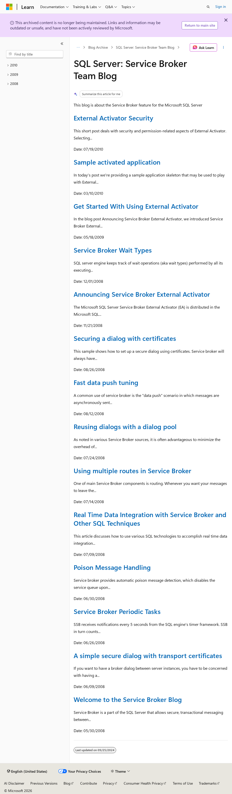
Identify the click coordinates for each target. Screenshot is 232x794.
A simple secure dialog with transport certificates (148, 655)
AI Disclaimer (14, 783)
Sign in (220, 6)
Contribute (88, 783)
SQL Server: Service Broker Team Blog (145, 47)
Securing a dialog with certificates (125, 338)
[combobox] (34, 54)
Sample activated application (117, 161)
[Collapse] (62, 43)
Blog (67, 783)
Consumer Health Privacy (143, 783)
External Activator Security (113, 117)
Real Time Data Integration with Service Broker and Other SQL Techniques (150, 518)
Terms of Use (183, 783)
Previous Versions (43, 783)
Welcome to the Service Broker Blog (128, 699)
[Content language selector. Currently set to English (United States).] (27, 771)
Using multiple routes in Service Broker (132, 470)
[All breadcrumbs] (78, 47)
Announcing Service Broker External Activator (142, 294)
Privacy (108, 783)
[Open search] (208, 6)
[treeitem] (34, 65)
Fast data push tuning (106, 382)
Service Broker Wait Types (113, 249)
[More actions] (223, 47)
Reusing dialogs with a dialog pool (125, 426)
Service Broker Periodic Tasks (117, 611)
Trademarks (208, 783)
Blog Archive (98, 47)
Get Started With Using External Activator (136, 206)
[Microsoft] (9, 7)
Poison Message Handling (112, 567)
